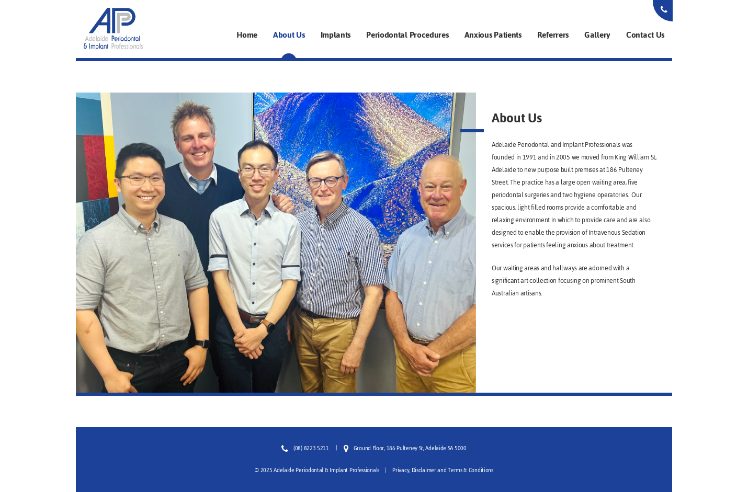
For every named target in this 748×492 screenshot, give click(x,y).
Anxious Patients (493, 35)
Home (246, 35)
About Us (289, 35)
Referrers (553, 35)
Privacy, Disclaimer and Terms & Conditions (442, 470)
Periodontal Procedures (407, 35)
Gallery (597, 35)
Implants (336, 35)
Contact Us (645, 35)
